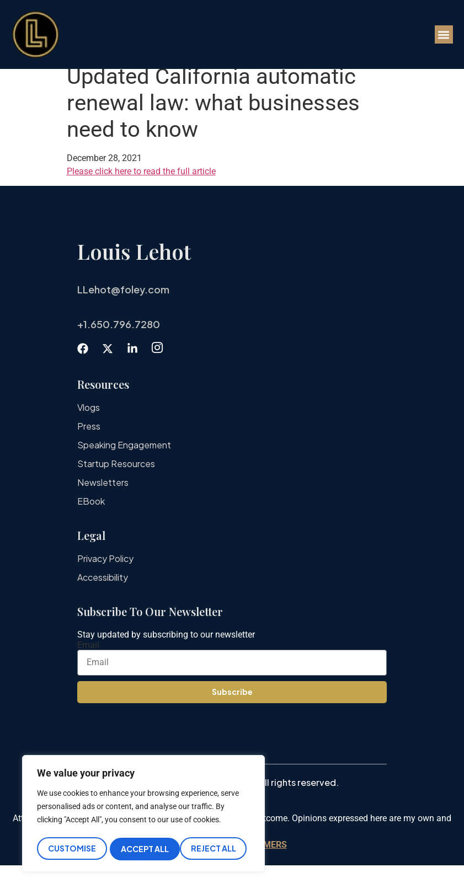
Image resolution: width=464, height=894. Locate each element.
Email (88, 674)
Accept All (215, 849)
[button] (444, 34)
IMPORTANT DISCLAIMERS (232, 873)
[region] (143, 815)
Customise (71, 849)
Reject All (143, 849)
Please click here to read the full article (141, 200)
